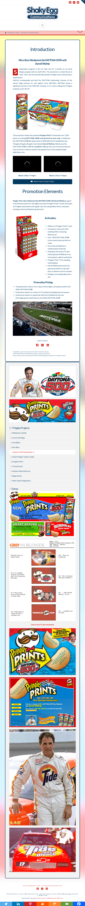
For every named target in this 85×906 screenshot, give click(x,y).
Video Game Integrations (21, 481)
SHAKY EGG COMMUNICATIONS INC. (50, 898)
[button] (42, 25)
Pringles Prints (17, 462)
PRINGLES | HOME (19, 433)
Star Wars (15, 447)
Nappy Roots (16, 476)
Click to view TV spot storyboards (42, 625)
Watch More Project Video (42, 181)
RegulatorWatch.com (31, 885)
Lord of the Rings (18, 438)
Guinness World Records (20, 471)
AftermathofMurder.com (51, 885)
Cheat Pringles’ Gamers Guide (22, 457)
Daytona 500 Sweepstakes (23, 452)
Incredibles (15, 443)
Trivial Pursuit (17, 466)
